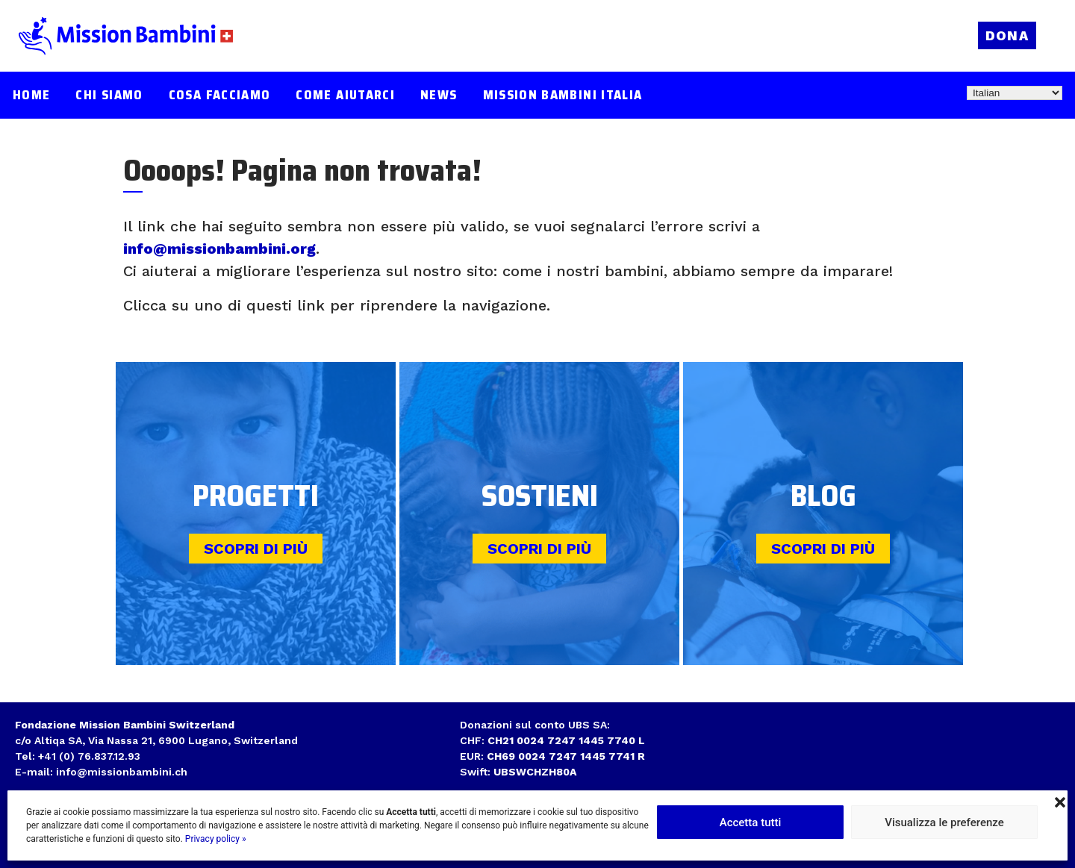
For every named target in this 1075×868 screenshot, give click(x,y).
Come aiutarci (345, 95)
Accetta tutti (751, 822)
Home (31, 95)
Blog (823, 495)
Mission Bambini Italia (563, 95)
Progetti (256, 495)
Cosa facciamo (220, 95)
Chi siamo (109, 95)
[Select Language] (1014, 93)
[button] (1060, 800)
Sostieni (540, 495)
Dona (1007, 35)
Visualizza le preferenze (944, 822)
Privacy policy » (215, 839)
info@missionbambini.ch (121, 772)
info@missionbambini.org (219, 248)
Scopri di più (256, 549)
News (438, 95)
